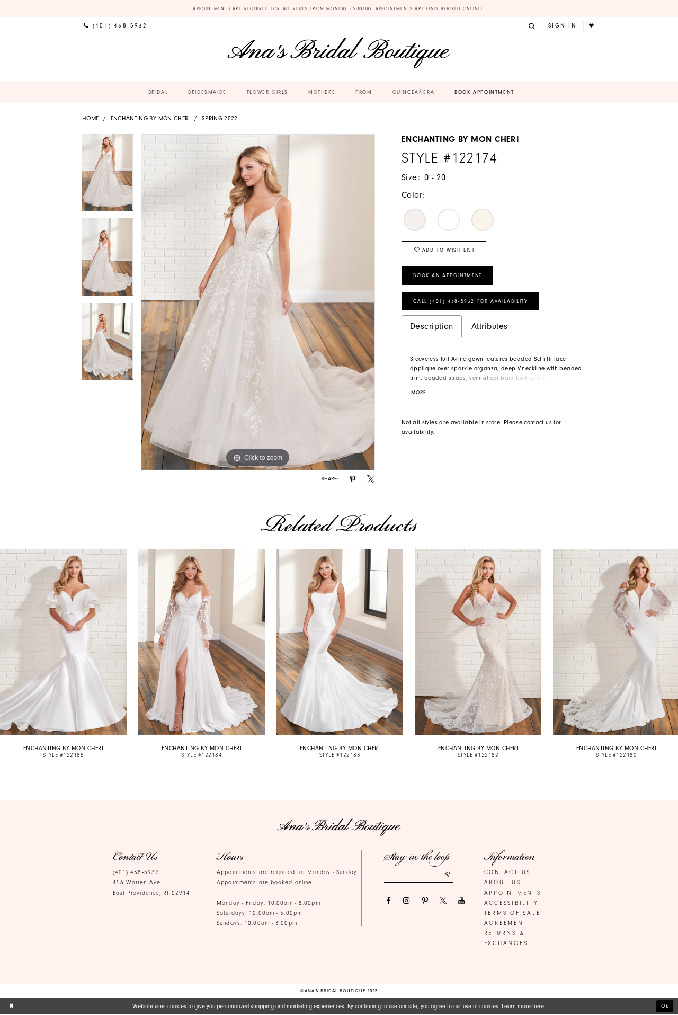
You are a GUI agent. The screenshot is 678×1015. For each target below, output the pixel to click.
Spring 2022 (220, 118)
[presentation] (63, 642)
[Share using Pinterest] (352, 480)
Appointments (512, 892)
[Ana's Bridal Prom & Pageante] (338, 53)
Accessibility (511, 903)
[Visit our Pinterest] (425, 901)
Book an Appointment (450, 278)
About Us (502, 882)
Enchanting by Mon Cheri (150, 118)
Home (90, 118)
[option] (107, 176)
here (538, 1006)
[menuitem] (115, 26)
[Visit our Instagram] (407, 901)
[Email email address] (418, 875)
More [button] (419, 397)
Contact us (507, 872)
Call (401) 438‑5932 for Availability (473, 305)
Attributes (489, 330)
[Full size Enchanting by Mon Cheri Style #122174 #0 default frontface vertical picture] (257, 302)
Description (431, 330)
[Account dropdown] (562, 26)
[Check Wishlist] (592, 26)
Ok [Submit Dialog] (665, 1006)
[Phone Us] (115, 26)
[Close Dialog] (12, 1006)
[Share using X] (371, 480)
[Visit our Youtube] (462, 901)
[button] (532, 26)
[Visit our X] (443, 901)
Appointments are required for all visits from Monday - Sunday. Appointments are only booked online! (339, 8)
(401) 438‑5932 (136, 872)
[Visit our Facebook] (388, 901)
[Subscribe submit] (447, 875)
